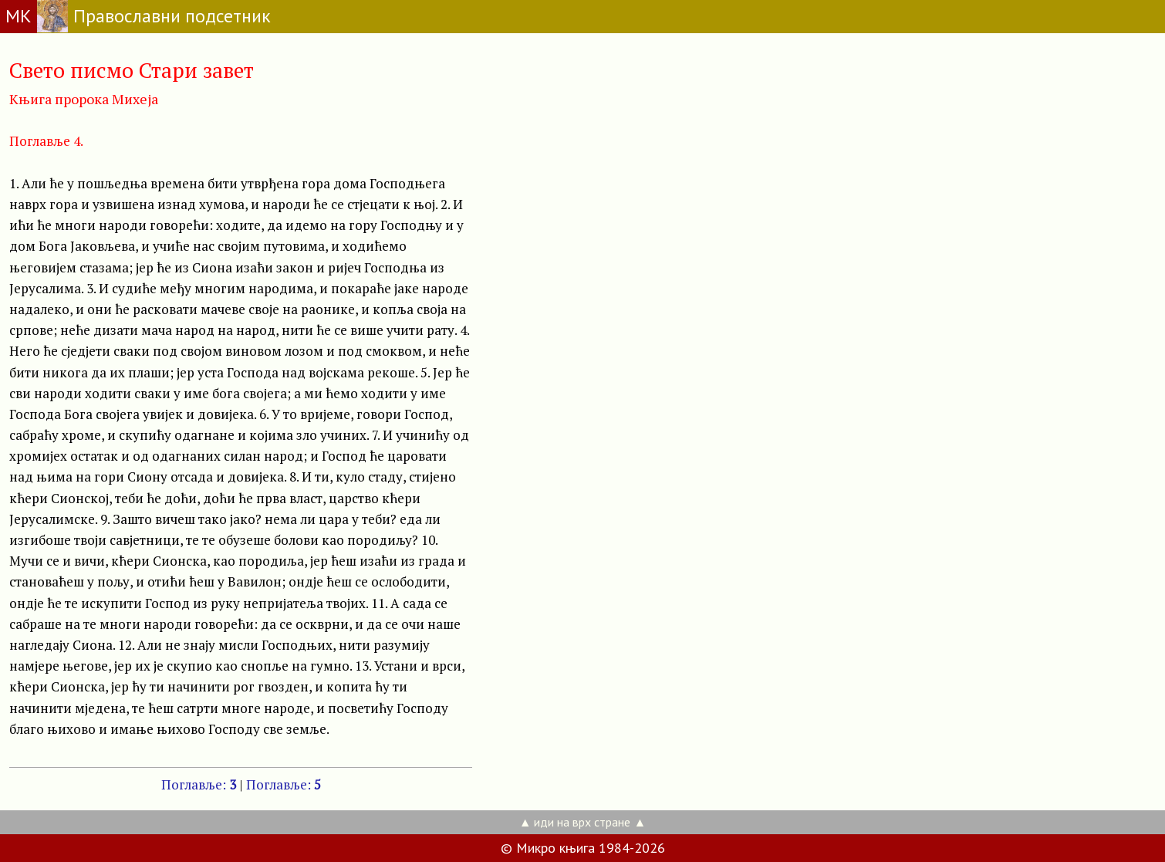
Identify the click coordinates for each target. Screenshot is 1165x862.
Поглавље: (198, 784)
